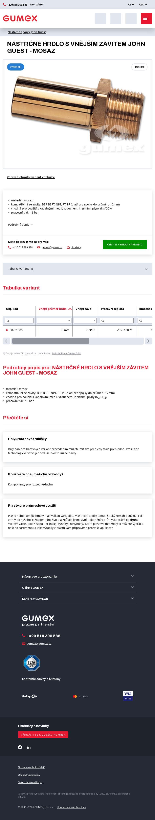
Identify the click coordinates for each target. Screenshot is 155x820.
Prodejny (76, 247)
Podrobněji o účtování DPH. (66, 353)
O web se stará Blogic (30, 782)
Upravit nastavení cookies (71, 807)
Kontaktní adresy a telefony (41, 679)
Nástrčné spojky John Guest (27, 32)
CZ (129, 4)
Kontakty (36, 4)
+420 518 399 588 (17, 4)
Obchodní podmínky (29, 775)
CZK (141, 4)
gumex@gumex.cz (52, 247)
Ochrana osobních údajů (31, 767)
